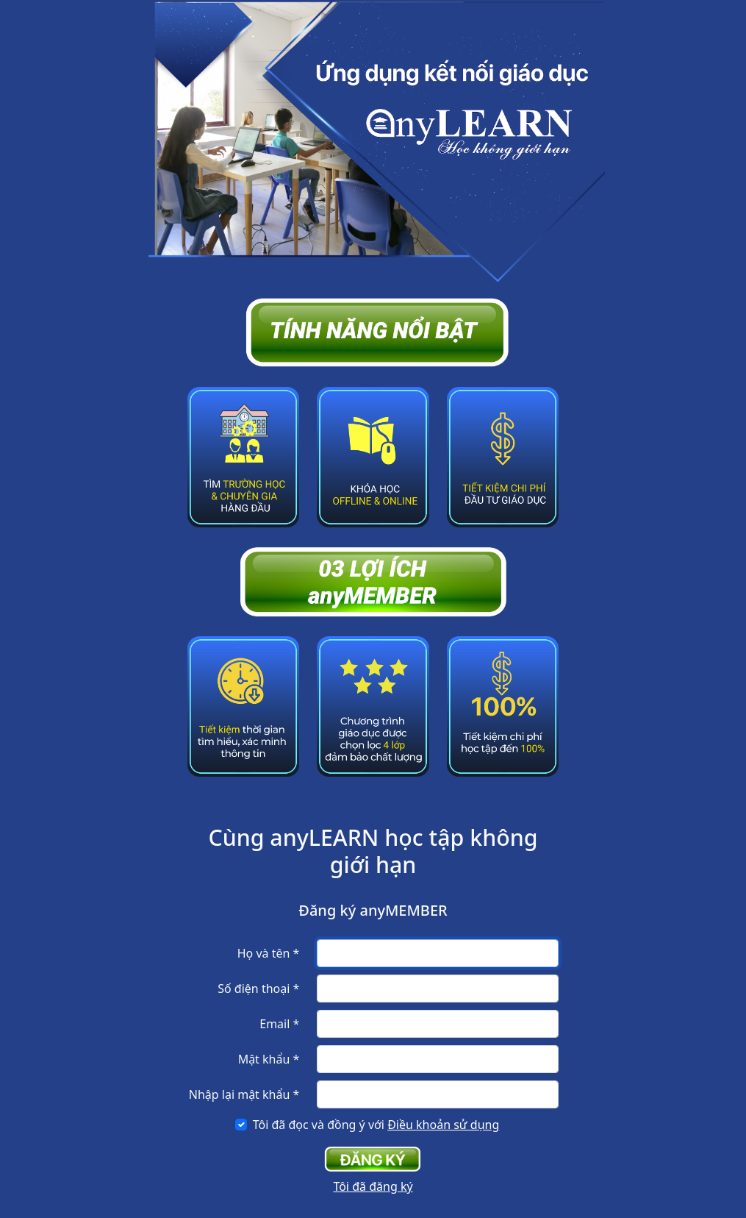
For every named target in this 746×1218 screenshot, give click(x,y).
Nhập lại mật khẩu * (244, 1094)
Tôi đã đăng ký (372, 1186)
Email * (279, 1024)
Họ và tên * (268, 953)
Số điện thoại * (258, 988)
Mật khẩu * (269, 1059)
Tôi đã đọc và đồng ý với (376, 1124)
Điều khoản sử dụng (443, 1124)
